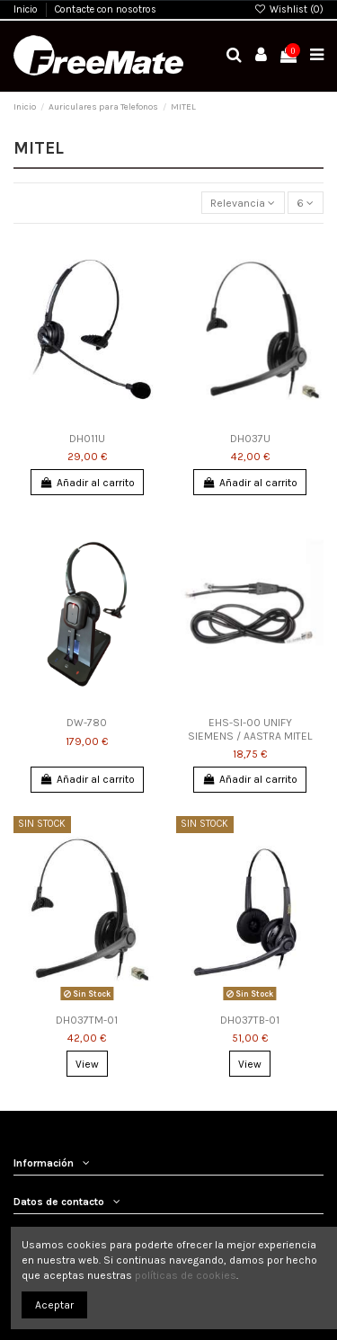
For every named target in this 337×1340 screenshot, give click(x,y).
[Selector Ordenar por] (243, 202)
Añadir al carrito (87, 482)
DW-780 (87, 722)
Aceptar (54, 1305)
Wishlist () (289, 9)
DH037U (250, 438)
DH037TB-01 (249, 1020)
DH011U (87, 438)
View (87, 1064)
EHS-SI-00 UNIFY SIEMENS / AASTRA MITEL (250, 728)
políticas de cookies (185, 1275)
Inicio (26, 9)
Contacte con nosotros (105, 9)
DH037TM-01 (87, 1020)
